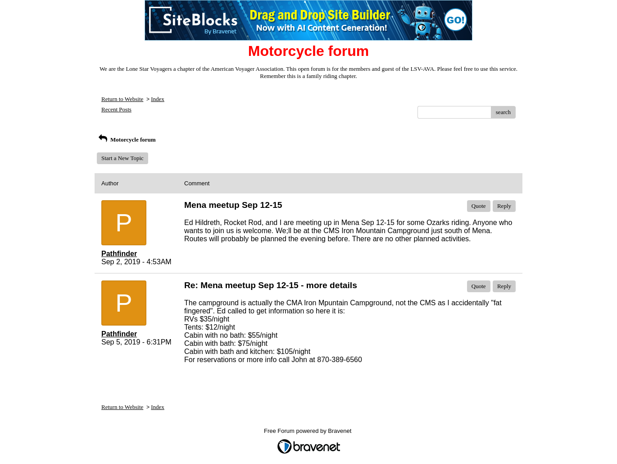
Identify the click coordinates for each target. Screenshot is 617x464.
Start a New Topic (122, 158)
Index (157, 99)
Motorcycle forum (126, 139)
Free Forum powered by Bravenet (308, 430)
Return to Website (122, 99)
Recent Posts (116, 109)
